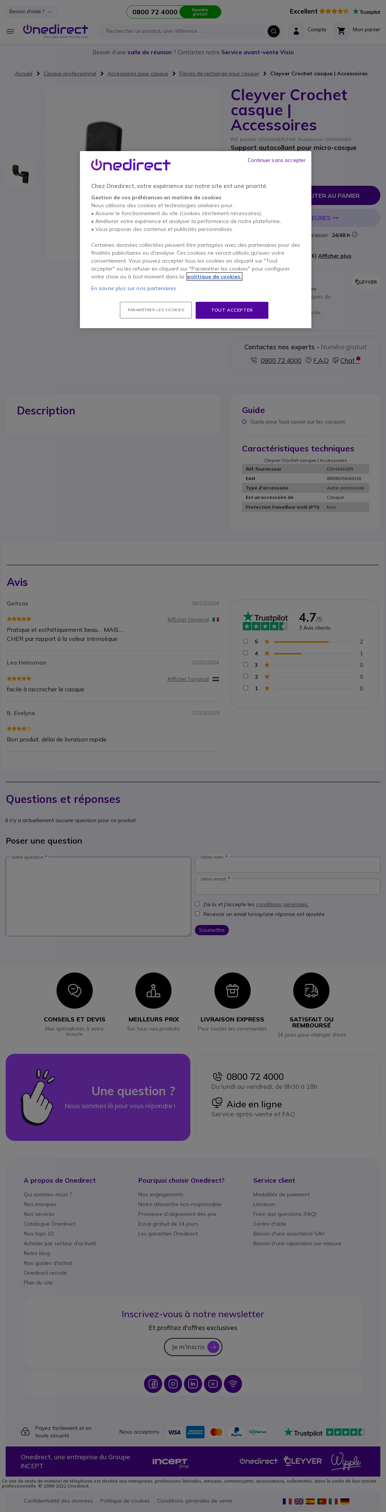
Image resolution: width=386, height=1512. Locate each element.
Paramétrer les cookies (156, 309)
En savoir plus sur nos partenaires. (134, 288)
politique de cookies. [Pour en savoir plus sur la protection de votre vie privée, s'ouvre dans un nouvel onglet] (214, 276)
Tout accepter (232, 310)
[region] (195, 239)
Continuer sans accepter (277, 160)
